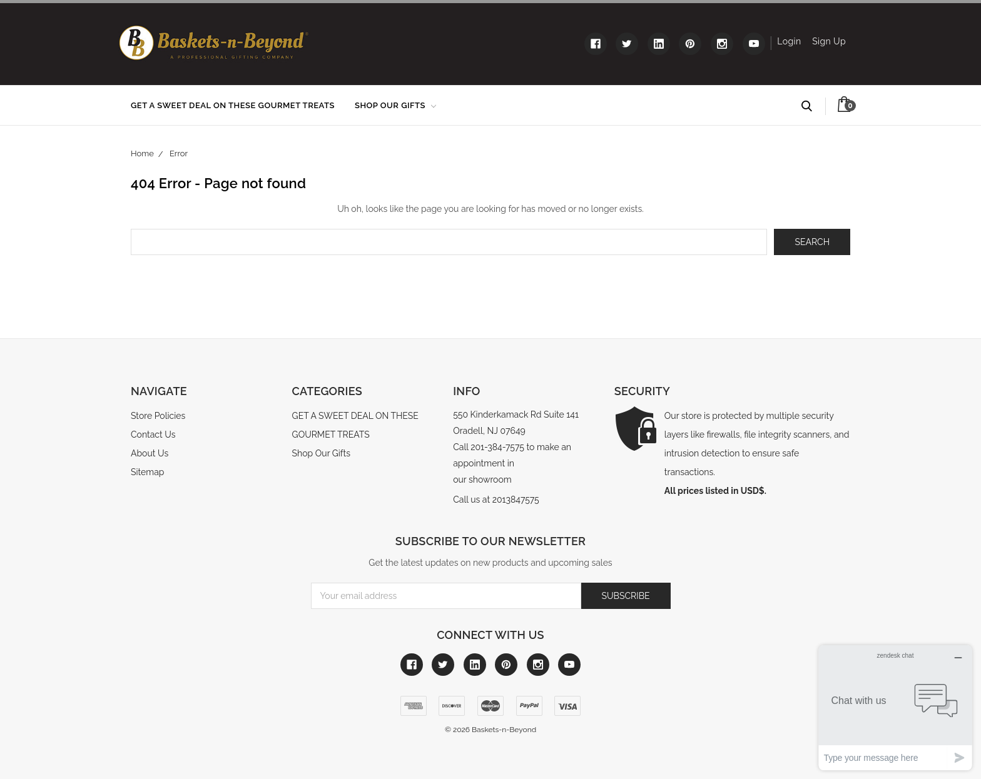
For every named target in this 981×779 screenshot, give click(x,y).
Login (789, 41)
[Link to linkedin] (659, 44)
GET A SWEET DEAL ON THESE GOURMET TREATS (233, 105)
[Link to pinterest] (690, 44)
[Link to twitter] (627, 44)
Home (142, 153)
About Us (149, 453)
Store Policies (158, 416)
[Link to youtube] (754, 44)
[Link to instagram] (722, 44)
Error (179, 153)
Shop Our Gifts (395, 105)
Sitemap (147, 472)
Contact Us (153, 435)
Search (812, 106)
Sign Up (829, 41)
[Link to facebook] (595, 44)
